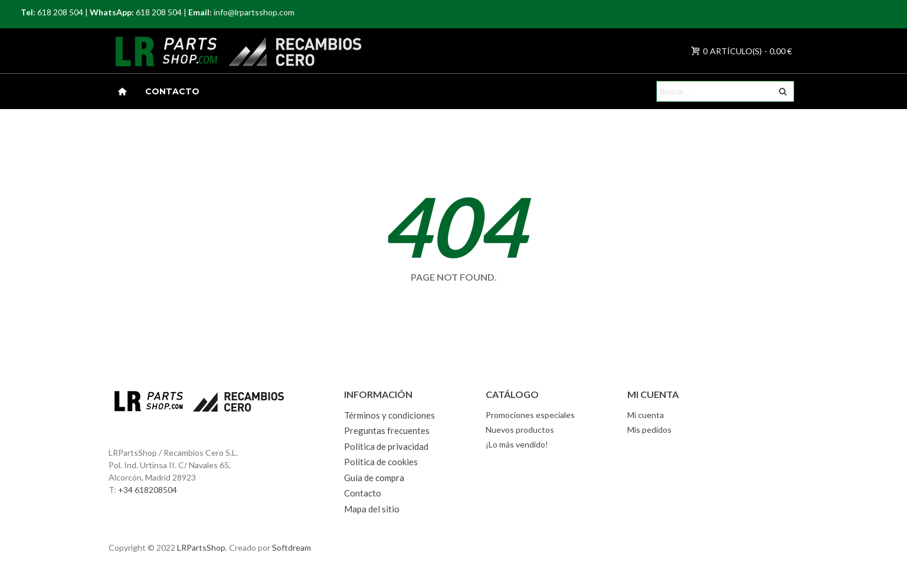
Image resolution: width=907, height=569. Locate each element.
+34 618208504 (147, 490)
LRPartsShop (201, 547)
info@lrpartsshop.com (254, 12)
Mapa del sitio (372, 509)
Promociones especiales (530, 415)
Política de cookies (381, 461)
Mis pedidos (649, 430)
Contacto (172, 91)
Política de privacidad (386, 446)
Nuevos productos (520, 430)
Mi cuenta (645, 415)
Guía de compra (374, 477)
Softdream (291, 547)
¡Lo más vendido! (517, 444)
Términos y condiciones (389, 415)
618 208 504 (60, 12)
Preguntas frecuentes (387, 430)
